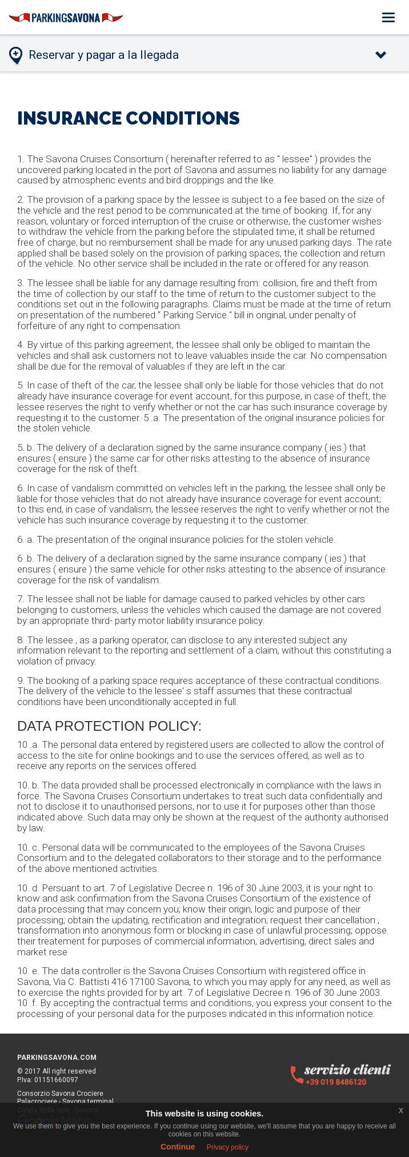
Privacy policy (227, 1147)
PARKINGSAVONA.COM (57, 1058)
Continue (178, 1146)
